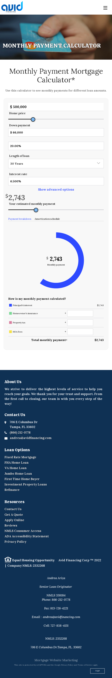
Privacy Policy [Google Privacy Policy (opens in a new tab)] (67, 665)
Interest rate (18, 174)
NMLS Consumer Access (22, 531)
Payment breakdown (19, 218)
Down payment (19, 125)
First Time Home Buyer (22, 479)
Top (97, 671)
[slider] (33, 119)
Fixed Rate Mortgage (20, 457)
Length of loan (19, 156)
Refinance (12, 490)
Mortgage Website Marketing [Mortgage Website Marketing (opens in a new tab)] (56, 660)
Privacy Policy (15, 542)
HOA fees (17, 331)
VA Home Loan (15, 468)
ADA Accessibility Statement (26, 536)
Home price (17, 113)
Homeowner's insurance (25, 313)
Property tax (19, 322)
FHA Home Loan (16, 463)
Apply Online (14, 520)
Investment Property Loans (25, 484)
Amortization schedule (47, 218)
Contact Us (13, 509)
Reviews (10, 525)
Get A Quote (13, 515)
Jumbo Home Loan (18, 474)
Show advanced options (56, 189)
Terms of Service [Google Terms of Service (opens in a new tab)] (85, 665)
